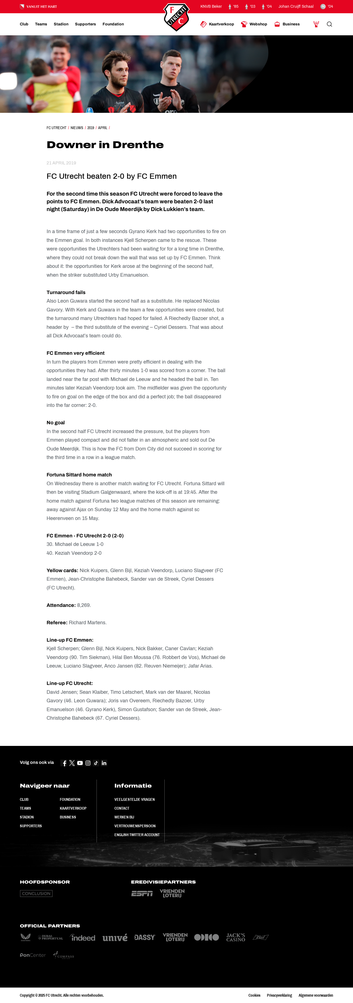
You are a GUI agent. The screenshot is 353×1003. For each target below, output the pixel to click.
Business (68, 817)
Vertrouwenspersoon (135, 825)
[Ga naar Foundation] (113, 24)
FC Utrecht (56, 127)
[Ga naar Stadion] (61, 24)
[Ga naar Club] (24, 24)
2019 (90, 127)
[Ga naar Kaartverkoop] (217, 24)
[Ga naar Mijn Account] (316, 24)
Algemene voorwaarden (316, 995)
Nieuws (77, 127)
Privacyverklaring (279, 995)
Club (24, 799)
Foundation (70, 799)
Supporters (31, 825)
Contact (121, 808)
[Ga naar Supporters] (85, 24)
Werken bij (124, 817)
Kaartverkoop (73, 808)
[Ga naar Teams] (41, 24)
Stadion (27, 817)
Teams (25, 808)
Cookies (254, 995)
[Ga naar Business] (287, 24)
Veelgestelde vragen (134, 799)
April (102, 127)
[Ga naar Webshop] (254, 24)
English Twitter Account (137, 834)
